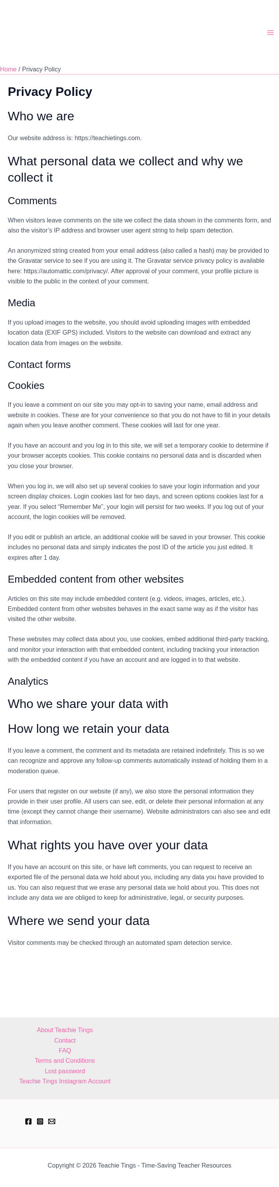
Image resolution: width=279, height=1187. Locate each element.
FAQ (65, 1050)
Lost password (65, 1071)
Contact (64, 1040)
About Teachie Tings (65, 1030)
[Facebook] (28, 1121)
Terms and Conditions (65, 1061)
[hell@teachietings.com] (51, 1121)
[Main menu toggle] (270, 37)
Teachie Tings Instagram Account (65, 1081)
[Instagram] (40, 1121)
